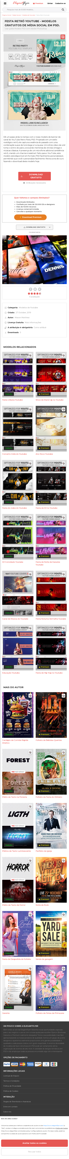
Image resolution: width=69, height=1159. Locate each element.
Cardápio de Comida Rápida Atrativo (15, 741)
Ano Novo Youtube (44, 454)
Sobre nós (7, 1112)
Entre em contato (10, 1107)
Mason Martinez (22, 317)
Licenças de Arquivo (11, 1076)
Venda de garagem (44, 959)
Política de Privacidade (12, 1086)
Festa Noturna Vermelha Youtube (51, 619)
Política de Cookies (10, 1091)
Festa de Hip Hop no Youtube (49, 673)
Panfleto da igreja (44, 851)
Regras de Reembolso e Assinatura (17, 1102)
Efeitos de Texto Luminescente (16, 851)
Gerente (6, 1013)
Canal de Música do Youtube (15, 619)
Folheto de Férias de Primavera (50, 1013)
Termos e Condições (11, 1081)
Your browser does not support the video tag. (34, 259)
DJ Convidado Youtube (12, 562)
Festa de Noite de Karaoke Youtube (48, 563)
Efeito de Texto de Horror (13, 905)
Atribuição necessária (34, 183)
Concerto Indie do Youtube (14, 454)
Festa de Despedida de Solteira (16, 959)
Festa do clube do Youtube (14, 508)
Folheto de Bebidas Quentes (49, 740)
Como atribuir (40, 327)
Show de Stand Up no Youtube (49, 400)
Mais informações (33, 322)
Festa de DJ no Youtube (46, 508)
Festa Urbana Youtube (12, 400)
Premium (38, 3)
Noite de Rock (42, 905)
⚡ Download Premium (30, 217)
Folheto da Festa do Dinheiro (49, 797)
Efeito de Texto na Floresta (14, 797)
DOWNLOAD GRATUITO (32, 176)
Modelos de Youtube (28, 308)
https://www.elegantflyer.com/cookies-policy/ (15, 1131)
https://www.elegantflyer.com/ (53, 1125)
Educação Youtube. (11, 673)
